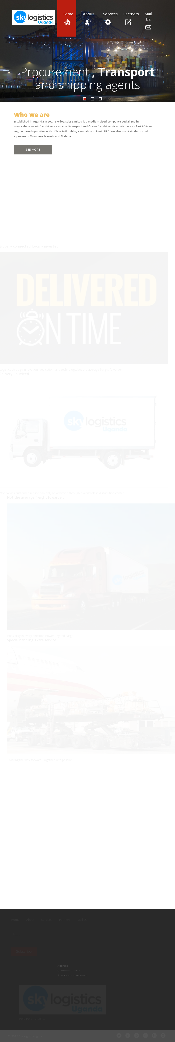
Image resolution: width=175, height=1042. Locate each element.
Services (108, 18)
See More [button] (31, 149)
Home (67, 18)
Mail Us (148, 20)
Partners (128, 18)
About (88, 18)
